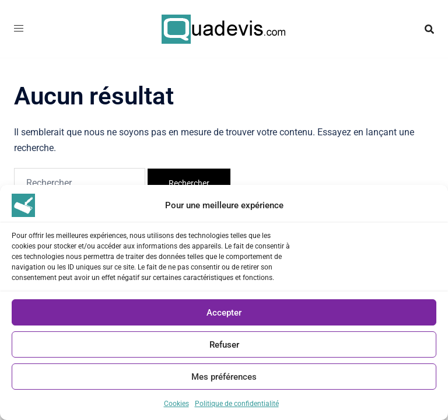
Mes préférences (224, 377)
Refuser (224, 345)
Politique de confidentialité (237, 404)
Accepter (224, 312)
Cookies (176, 404)
